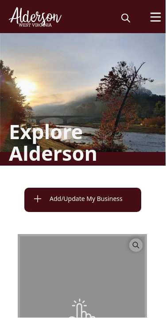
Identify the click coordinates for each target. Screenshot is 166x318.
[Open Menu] (156, 17)
